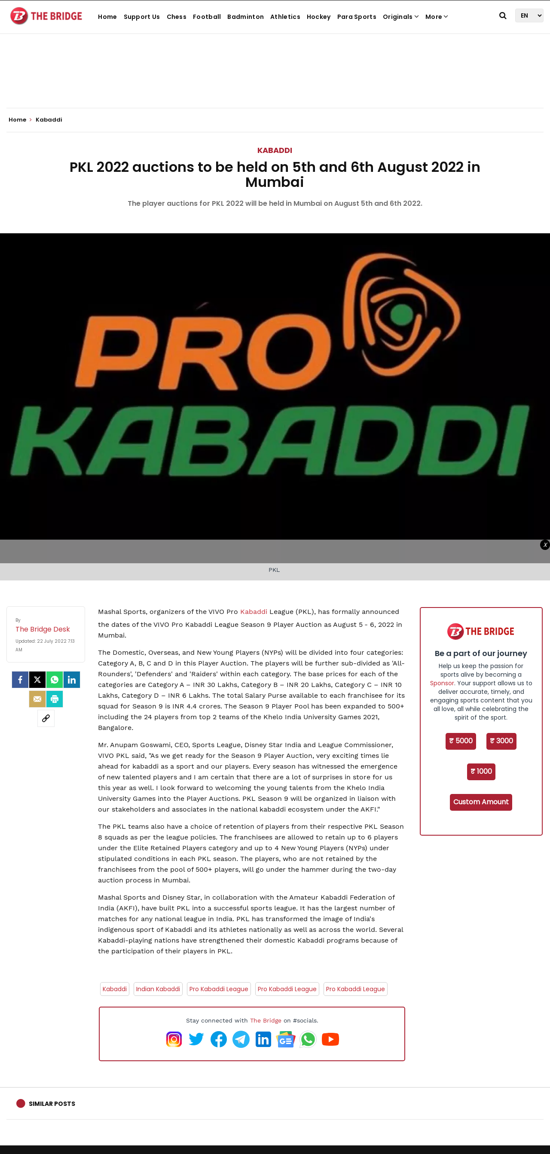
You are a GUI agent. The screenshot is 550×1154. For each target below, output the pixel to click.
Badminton (245, 16)
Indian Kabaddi (158, 989)
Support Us (142, 16)
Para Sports (356, 16)
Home (107, 16)
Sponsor (442, 683)
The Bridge (265, 1020)
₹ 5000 (461, 741)
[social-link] (46, 718)
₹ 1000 (481, 771)
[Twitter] (37, 679)
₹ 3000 (501, 741)
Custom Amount (481, 802)
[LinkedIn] (71, 679)
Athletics (285, 16)
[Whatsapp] (54, 679)
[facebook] (20, 679)
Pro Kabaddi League (218, 989)
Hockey (319, 16)
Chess (177, 16)
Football (207, 16)
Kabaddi (274, 150)
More (437, 16)
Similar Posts (52, 1103)
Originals (401, 16)
